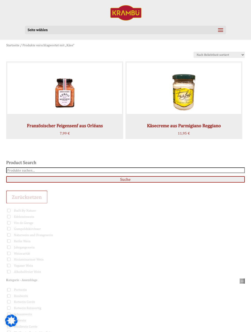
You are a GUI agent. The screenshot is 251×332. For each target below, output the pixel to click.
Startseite (12, 45)
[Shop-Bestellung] (219, 55)
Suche (125, 179)
